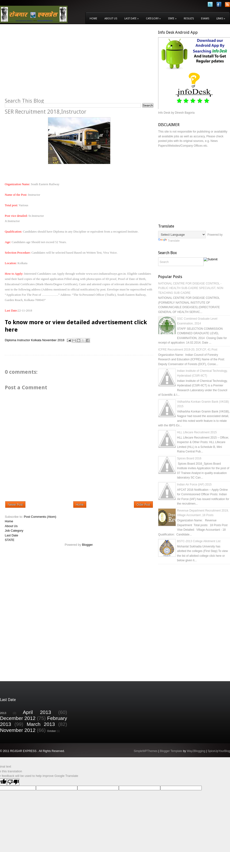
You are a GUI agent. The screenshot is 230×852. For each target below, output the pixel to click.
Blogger (87, 544)
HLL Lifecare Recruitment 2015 (197, 432)
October (51, 731)
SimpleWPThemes (145, 751)
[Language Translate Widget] (182, 234)
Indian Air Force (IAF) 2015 (194, 484)
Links (220, 18)
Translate (169, 240)
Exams (205, 18)
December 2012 (17, 718)
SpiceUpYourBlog (218, 751)
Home (93, 18)
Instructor (23, 340)
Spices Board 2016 (189, 458)
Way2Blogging (196, 751)
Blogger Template (171, 751)
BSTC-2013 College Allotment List (198, 541)
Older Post (143, 504)
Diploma (10, 340)
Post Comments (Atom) (40, 516)
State (172, 18)
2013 (3, 712)
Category (153, 18)
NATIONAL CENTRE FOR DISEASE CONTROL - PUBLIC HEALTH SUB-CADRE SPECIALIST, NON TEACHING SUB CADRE (190, 288)
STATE (9, 540)
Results (189, 18)
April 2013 (37, 712)
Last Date (131, 18)
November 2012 (17, 730)
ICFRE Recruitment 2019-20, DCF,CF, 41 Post (187, 349)
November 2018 (53, 340)
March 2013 (41, 724)
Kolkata (36, 340)
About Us (110, 18)
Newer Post (15, 504)
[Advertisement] (45, 63)
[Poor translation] (13, 782)
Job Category (14, 530)
